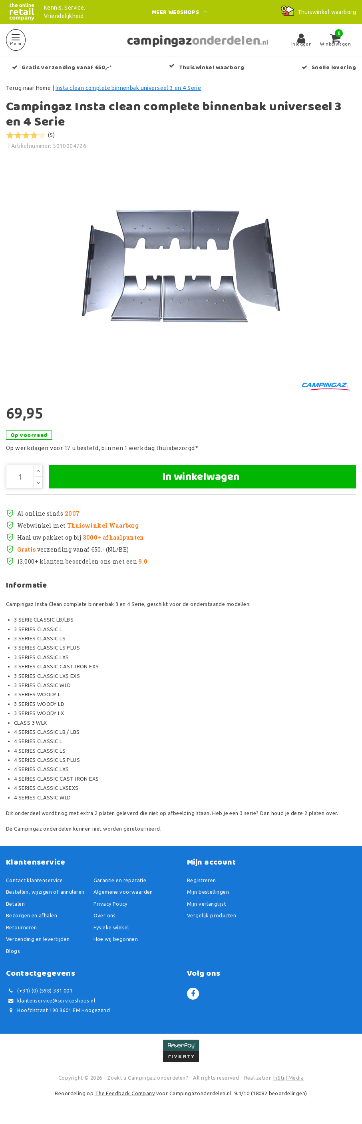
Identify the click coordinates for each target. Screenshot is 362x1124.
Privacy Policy (110, 904)
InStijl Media (288, 1078)
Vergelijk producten (211, 916)
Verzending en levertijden (38, 940)
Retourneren (21, 928)
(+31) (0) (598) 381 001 (39, 991)
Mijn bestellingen (208, 892)
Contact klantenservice (34, 880)
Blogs (13, 951)
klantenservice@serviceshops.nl (50, 1001)
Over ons (104, 916)
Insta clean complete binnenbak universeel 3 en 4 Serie (128, 88)
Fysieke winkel (111, 928)
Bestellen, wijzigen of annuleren (45, 892)
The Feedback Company (125, 1094)
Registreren (201, 880)
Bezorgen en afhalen (31, 916)
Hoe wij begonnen (115, 940)
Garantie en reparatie (120, 880)
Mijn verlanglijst (206, 904)
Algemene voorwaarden (123, 892)
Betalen (15, 904)
